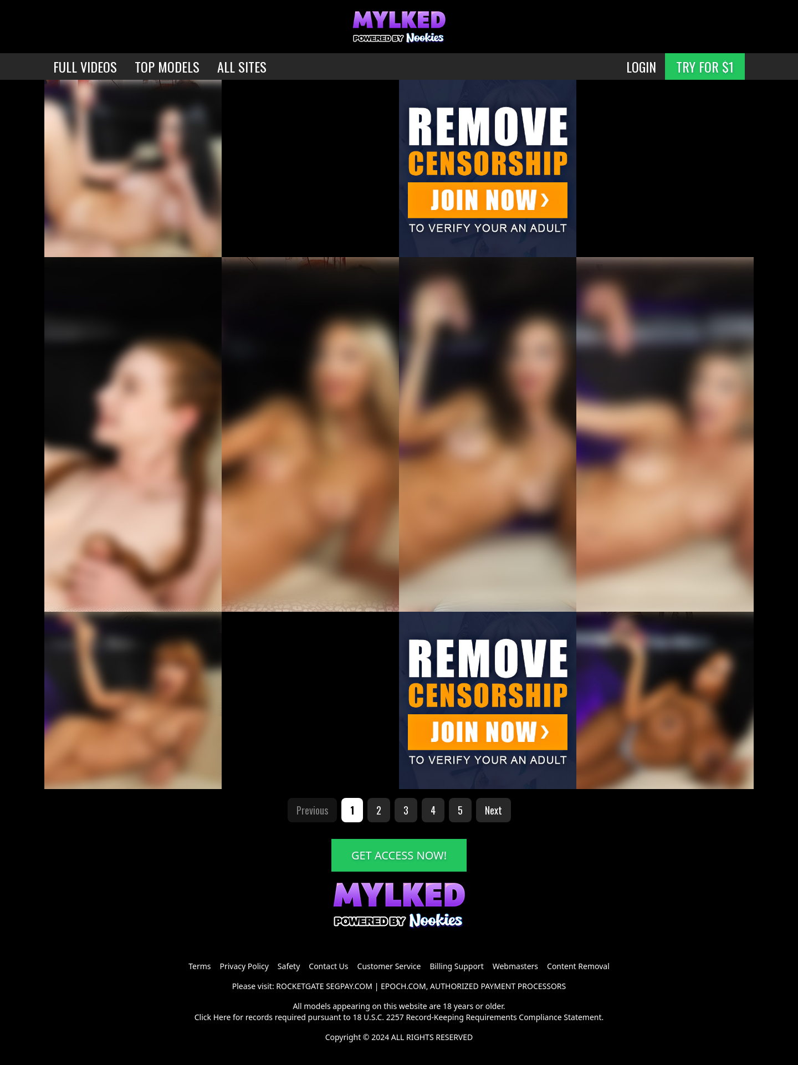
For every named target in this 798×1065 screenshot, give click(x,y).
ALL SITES (242, 66)
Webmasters (515, 966)
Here (222, 1017)
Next (493, 810)
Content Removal (578, 966)
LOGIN (641, 66)
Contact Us (328, 966)
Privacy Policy (243, 966)
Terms (199, 966)
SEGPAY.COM (349, 986)
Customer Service (389, 966)
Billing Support (456, 966)
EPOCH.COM (403, 986)
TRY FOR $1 (705, 66)
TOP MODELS (167, 66)
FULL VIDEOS (85, 66)
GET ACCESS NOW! (399, 855)
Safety (289, 966)
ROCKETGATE (300, 986)
